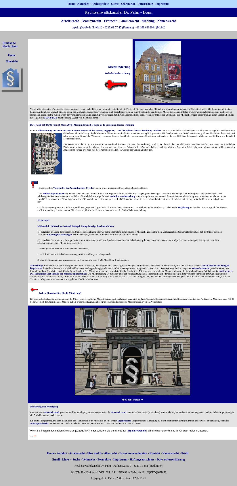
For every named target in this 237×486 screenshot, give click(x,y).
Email (56, 459)
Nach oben (10, 46)
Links (65, 459)
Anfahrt (62, 453)
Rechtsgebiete (100, 3)
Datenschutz (145, 3)
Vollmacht (88, 459)
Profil (184, 453)
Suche (114, 3)
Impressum (120, 459)
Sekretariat (128, 3)
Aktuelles (83, 3)
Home (71, 3)
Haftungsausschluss (142, 459)
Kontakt (155, 453)
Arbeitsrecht (77, 453)
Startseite (9, 43)
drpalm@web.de (137, 430)
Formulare (104, 459)
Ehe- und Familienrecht (102, 453)
